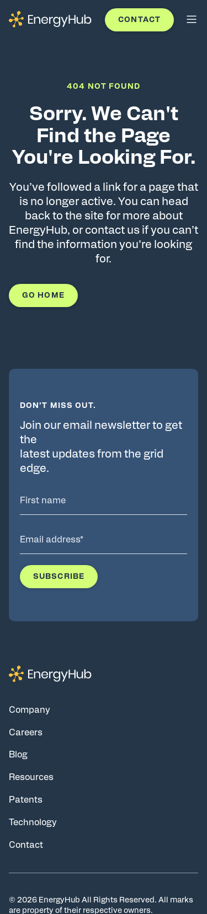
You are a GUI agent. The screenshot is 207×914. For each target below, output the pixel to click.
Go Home (43, 295)
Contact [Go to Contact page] (26, 845)
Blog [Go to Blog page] (18, 754)
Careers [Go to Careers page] (26, 732)
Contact (139, 20)
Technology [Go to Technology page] (33, 822)
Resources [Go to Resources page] (31, 777)
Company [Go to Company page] (29, 710)
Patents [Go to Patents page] (26, 799)
